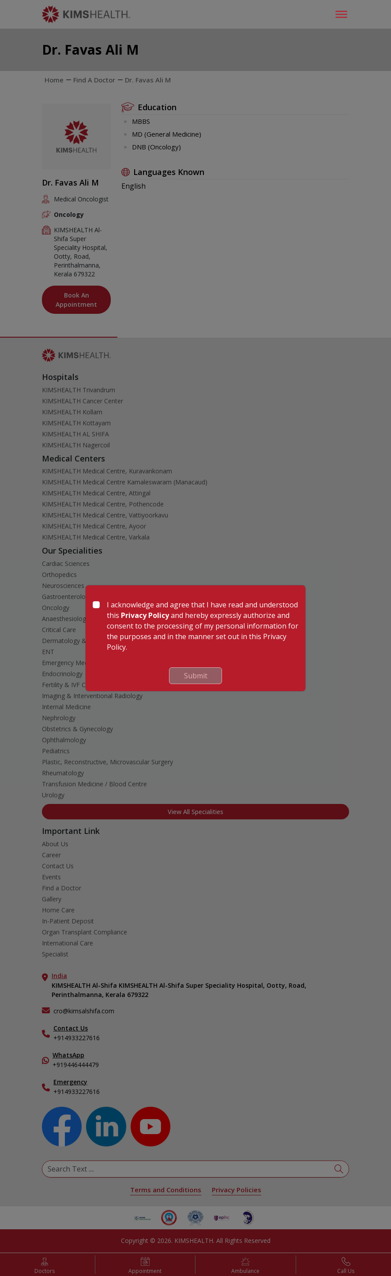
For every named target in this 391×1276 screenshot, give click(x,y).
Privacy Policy (145, 615)
